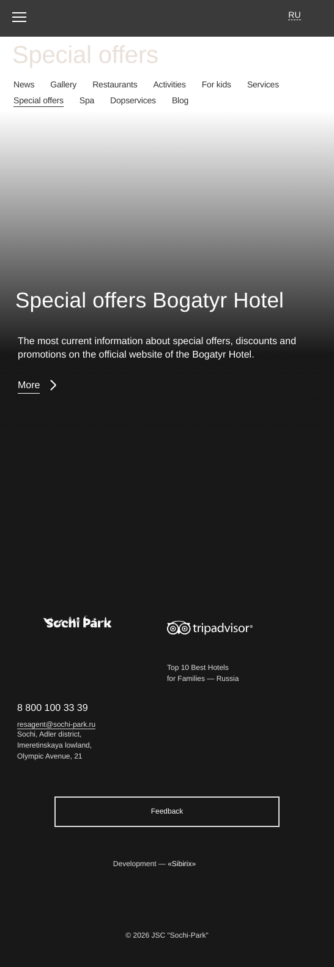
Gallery (63, 84)
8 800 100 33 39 (52, 708)
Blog (180, 100)
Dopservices (133, 100)
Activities (169, 84)
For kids (216, 84)
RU (294, 15)
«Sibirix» (182, 864)
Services (263, 84)
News (23, 84)
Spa (87, 100)
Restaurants (114, 84)
